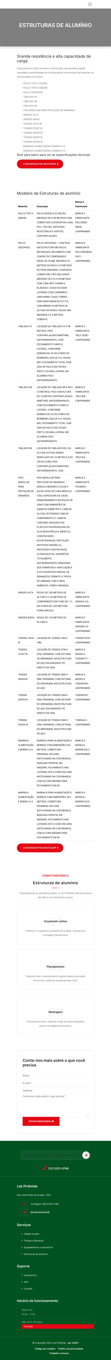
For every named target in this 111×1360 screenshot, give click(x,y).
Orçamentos (30, 1275)
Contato (28, 1288)
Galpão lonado (31, 1233)
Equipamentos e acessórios (38, 1247)
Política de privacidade (70, 1348)
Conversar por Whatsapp (39, 847)
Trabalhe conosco (59, 1353)
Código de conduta (45, 1348)
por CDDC (73, 1342)
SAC (26, 1282)
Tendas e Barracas (34, 1240)
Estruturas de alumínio (36, 1254)
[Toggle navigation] (90, 4)
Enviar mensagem (41, 1121)
